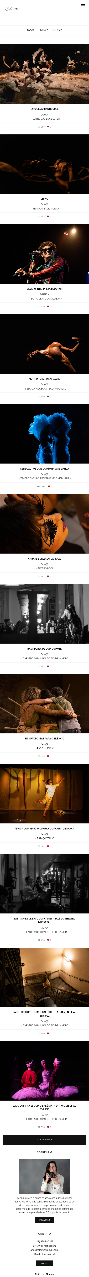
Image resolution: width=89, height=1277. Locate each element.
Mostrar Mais (44, 1139)
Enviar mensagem (46, 1246)
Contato (44, 1263)
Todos (30, 30)
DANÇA (44, 30)
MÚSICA (58, 30)
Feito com (44, 1274)
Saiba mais (44, 1220)
